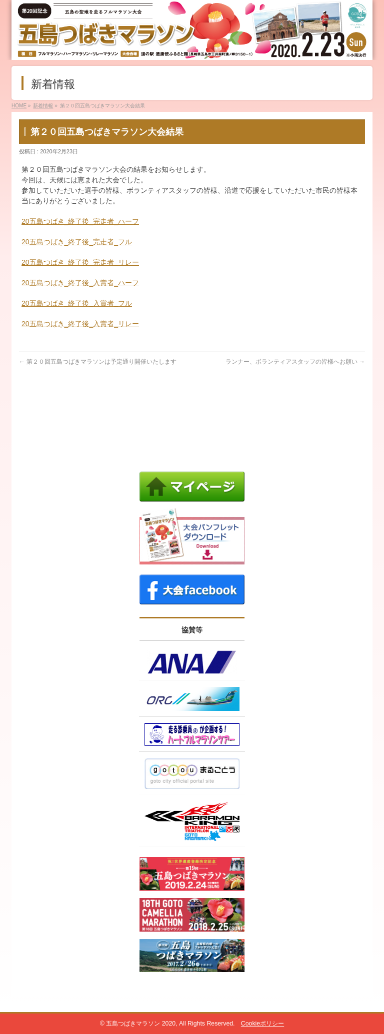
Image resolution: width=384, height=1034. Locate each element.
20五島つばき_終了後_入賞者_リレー (80, 324)
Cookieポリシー (262, 1023)
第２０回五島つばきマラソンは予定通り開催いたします (97, 361)
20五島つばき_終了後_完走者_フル (77, 242)
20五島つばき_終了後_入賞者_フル (77, 303)
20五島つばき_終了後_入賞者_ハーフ (80, 283)
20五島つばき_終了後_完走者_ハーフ (80, 221)
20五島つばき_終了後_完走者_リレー (80, 262)
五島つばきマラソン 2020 (141, 1023)
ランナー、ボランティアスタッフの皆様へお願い (295, 361)
